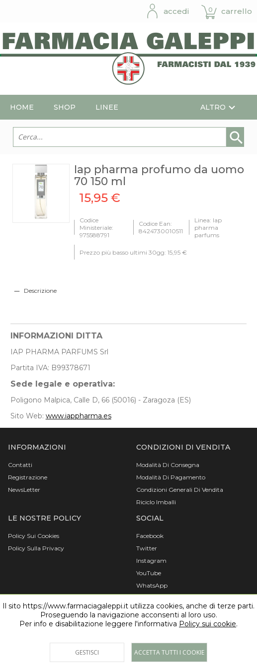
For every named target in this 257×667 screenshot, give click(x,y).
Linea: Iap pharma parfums (208, 227)
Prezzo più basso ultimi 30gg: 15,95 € (133, 252)
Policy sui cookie (207, 623)
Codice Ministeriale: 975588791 (96, 227)
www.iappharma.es (78, 415)
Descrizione (40, 290)
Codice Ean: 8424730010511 (161, 227)
